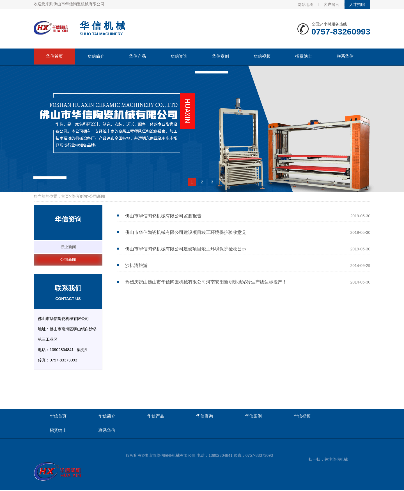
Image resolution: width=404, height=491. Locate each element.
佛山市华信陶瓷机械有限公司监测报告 (163, 215)
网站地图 (305, 4)
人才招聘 (357, 4)
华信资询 (179, 56)
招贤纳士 (303, 56)
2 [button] (202, 182)
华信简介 (96, 56)
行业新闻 (68, 247)
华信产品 (137, 56)
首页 (65, 196)
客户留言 (331, 4)
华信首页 (54, 56)
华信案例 (220, 56)
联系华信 (345, 56)
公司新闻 (68, 259)
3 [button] (212, 182)
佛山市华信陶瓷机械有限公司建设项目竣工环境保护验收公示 (185, 248)
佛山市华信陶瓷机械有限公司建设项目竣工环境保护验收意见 (185, 232)
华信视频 (262, 56)
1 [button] (192, 182)
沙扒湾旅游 (136, 265)
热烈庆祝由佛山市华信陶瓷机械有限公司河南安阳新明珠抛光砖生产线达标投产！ (206, 282)
